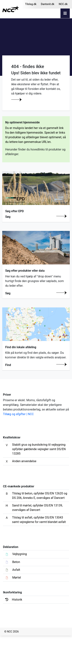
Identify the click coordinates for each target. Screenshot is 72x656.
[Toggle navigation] (65, 13)
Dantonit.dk (47, 4)
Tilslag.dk (30, 4)
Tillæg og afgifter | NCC (18, 414)
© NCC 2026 (11, 631)
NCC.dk (63, 4)
